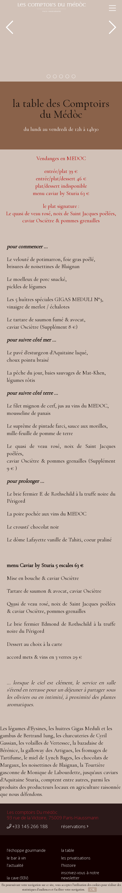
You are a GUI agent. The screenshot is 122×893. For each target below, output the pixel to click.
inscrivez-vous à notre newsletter (80, 875)
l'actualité (15, 865)
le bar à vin (16, 858)
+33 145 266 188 (27, 826)
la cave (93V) (17, 877)
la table (67, 850)
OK (92, 889)
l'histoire (68, 865)
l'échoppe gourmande (26, 850)
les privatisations (75, 858)
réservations (74, 826)
